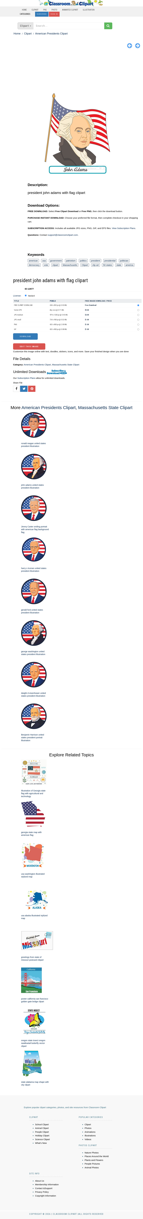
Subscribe (42, 14)
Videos (88, 1139)
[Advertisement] (71, 71)
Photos (88, 1128)
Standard (31, 296)
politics (83, 260)
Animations (90, 1132)
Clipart (35, 10)
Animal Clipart (42, 1128)
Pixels (53, 301)
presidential (110, 260)
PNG (45, 10)
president (95, 260)
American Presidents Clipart (51, 33)
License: (17, 295)
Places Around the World (97, 1156)
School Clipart (42, 1124)
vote (46, 265)
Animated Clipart (70, 10)
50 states (107, 265)
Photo (54, 10)
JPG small (17, 320)
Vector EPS (18, 310)
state (118, 265)
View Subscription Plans (123, 228)
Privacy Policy (42, 1192)
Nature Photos (92, 1152)
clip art (95, 265)
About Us (39, 1181)
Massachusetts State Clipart (65, 364)
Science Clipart (42, 1139)
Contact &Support (43, 1188)
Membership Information (47, 1184)
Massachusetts (70, 265)
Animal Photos (92, 1167)
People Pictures (92, 1163)
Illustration (89, 10)
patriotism (71, 260)
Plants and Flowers (94, 1160)
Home (24, 10)
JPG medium (18, 315)
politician (124, 260)
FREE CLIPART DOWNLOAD (23, 305)
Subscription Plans (26, 378)
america (129, 265)
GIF (15, 329)
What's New (41, 1143)
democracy (34, 265)
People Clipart (42, 1132)
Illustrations (90, 1135)
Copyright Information (45, 1195)
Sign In (54, 14)
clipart (55, 265)
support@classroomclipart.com (63, 235)
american (33, 260)
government (56, 260)
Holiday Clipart (42, 1135)
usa (44, 260)
